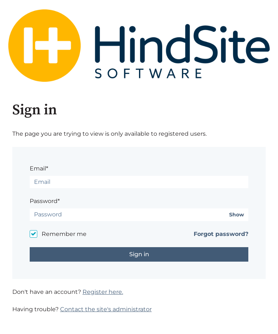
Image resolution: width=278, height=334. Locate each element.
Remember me (64, 234)
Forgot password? (221, 234)
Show (236, 215)
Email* (39, 168)
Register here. (103, 291)
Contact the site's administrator (106, 309)
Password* (45, 201)
